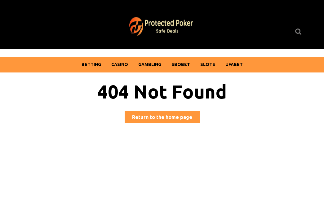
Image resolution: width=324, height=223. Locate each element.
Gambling (149, 64)
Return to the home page (166, 118)
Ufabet (234, 64)
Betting (91, 64)
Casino (119, 64)
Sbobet (180, 64)
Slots (207, 64)
